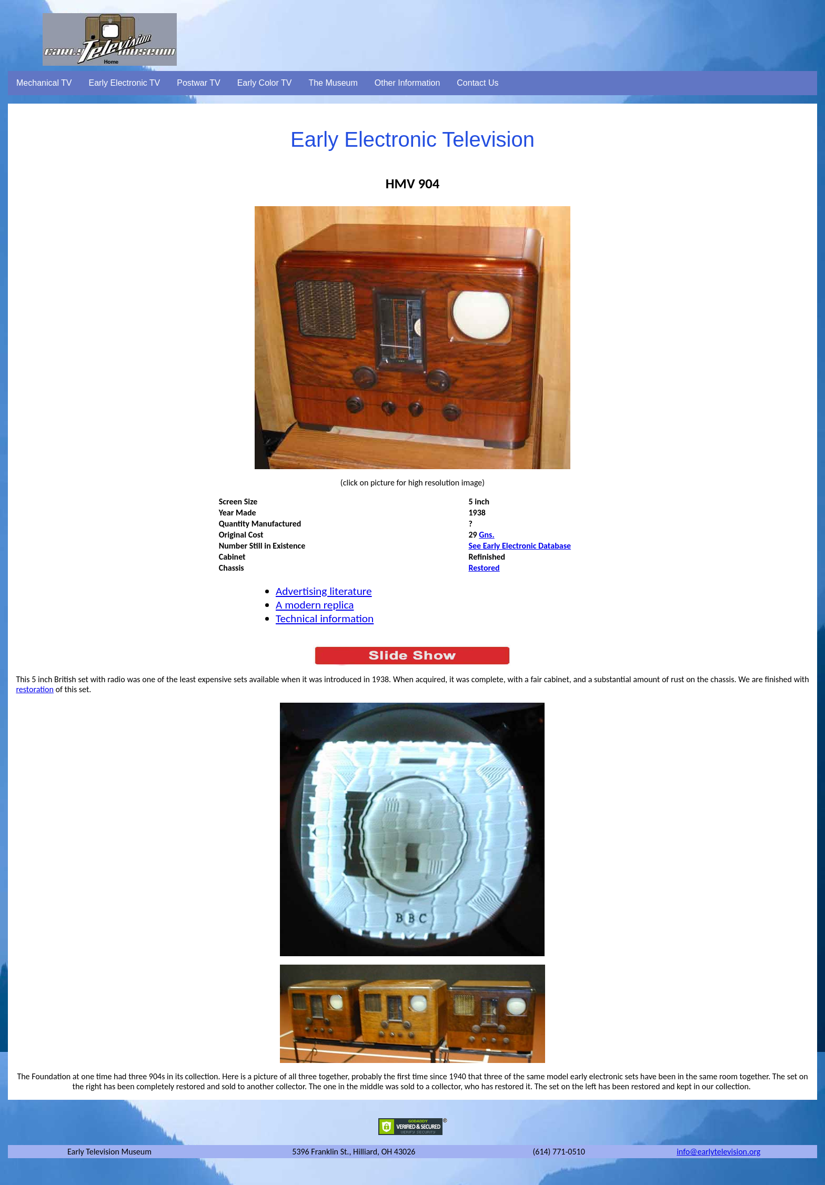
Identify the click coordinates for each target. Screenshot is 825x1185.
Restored (483, 568)
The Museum (332, 82)
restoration (35, 689)
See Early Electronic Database (519, 546)
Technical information (325, 618)
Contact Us (477, 82)
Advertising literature (324, 591)
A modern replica (315, 605)
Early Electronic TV (124, 82)
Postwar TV (198, 82)
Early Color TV (264, 82)
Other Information (407, 82)
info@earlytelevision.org (718, 1152)
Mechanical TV (44, 82)
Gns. (486, 535)
